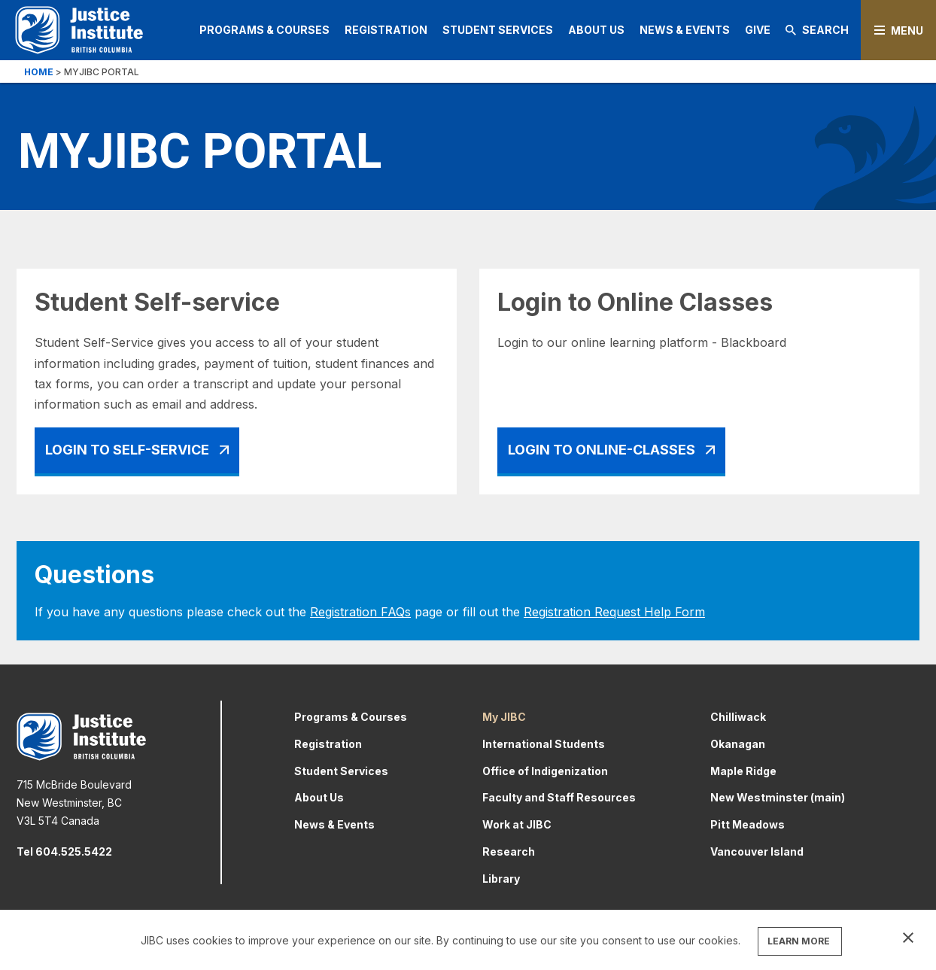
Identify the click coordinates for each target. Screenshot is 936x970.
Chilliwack (738, 716)
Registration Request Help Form (614, 611)
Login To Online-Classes (601, 450)
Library (501, 878)
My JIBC (504, 716)
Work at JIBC (517, 824)
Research (508, 851)
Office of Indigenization (545, 771)
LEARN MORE (798, 941)
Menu (907, 30)
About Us (596, 29)
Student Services (497, 29)
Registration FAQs (360, 611)
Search (817, 29)
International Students (543, 743)
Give (757, 29)
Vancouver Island (757, 851)
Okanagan (737, 743)
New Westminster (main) (777, 797)
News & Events (685, 29)
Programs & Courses (264, 29)
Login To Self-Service (127, 450)
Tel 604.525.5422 (64, 851)
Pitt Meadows (747, 824)
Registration (386, 29)
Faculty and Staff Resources (559, 797)
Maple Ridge (743, 771)
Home (38, 72)
